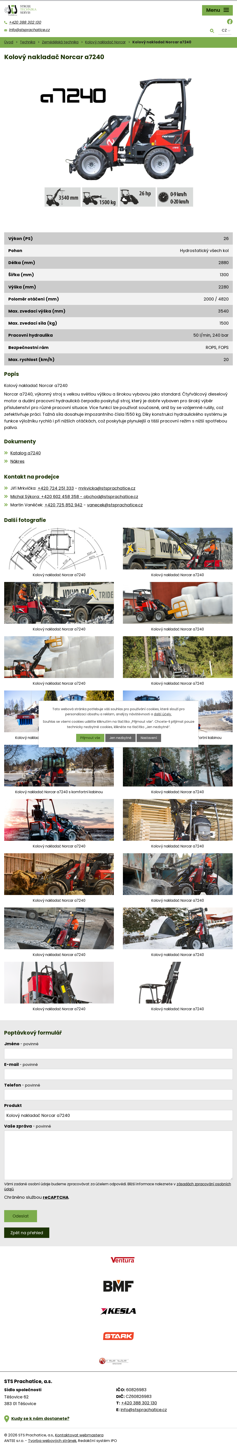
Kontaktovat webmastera (79, 1435)
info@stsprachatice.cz (144, 1410)
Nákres (17, 461)
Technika (27, 42)
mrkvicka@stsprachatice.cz (106, 488)
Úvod (8, 42)
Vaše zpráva (27, 1126)
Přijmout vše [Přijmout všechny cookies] (90, 737)
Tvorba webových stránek (52, 1440)
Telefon (22, 1085)
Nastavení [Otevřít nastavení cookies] (149, 737)
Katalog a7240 (25, 453)
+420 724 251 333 (55, 488)
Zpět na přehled (26, 1233)
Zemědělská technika (60, 42)
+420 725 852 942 (63, 505)
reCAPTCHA (56, 1197)
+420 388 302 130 (139, 1403)
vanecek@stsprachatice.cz (115, 505)
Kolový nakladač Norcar (105, 42)
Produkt (13, 1105)
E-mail (21, 1064)
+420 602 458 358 (60, 496)
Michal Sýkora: (25, 496)
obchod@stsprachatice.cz (111, 496)
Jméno (21, 1044)
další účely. (163, 714)
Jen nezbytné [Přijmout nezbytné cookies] (120, 737)
